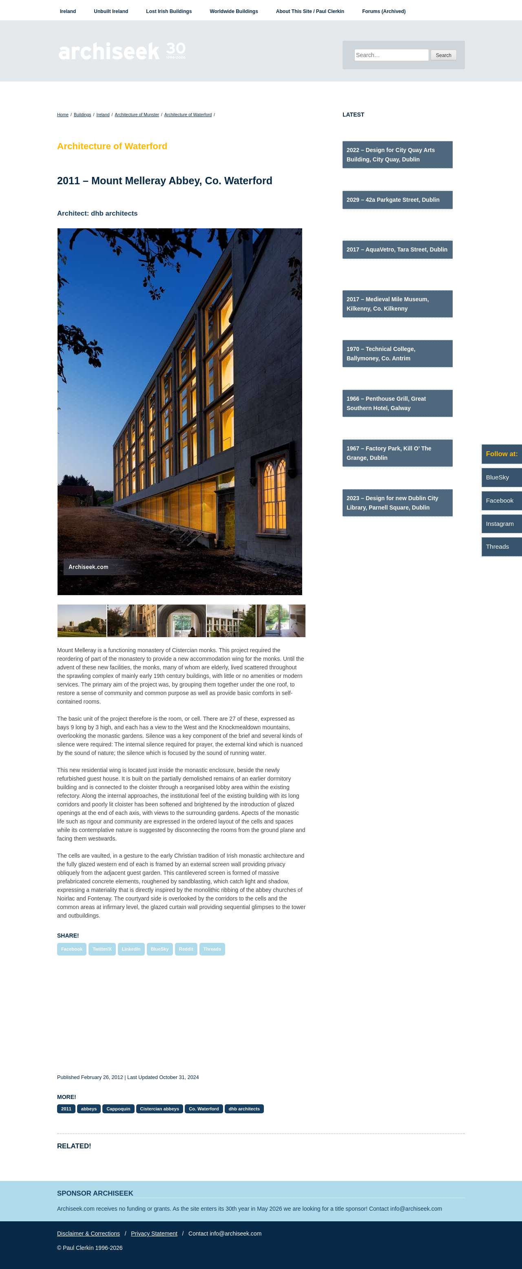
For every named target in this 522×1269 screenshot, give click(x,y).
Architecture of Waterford (188, 114)
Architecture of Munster (137, 114)
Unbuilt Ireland (111, 11)
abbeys (89, 1108)
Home (63, 114)
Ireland (68, 11)
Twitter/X (102, 949)
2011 (66, 1108)
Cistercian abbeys (159, 1108)
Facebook (71, 949)
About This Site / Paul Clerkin (310, 11)
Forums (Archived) (384, 11)
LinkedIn (131, 949)
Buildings (82, 114)
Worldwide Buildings (234, 11)
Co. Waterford (204, 1108)
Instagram (500, 523)
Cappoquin (118, 1108)
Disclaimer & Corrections (88, 1233)
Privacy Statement (154, 1233)
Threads (212, 949)
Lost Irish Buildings (169, 11)
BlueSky (160, 949)
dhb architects (244, 1108)
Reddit (186, 949)
